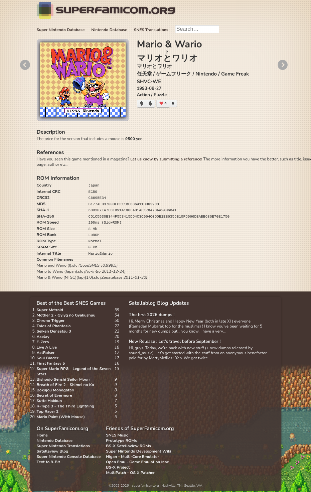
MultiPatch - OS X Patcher (130, 472)
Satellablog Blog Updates (159, 303)
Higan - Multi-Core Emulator (132, 456)
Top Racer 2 (48, 411)
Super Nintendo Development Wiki (138, 451)
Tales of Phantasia (54, 326)
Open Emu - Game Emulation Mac (137, 462)
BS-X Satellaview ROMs (128, 446)
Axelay (43, 336)
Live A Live (47, 347)
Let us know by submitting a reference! (166, 159)
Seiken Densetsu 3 (54, 331)
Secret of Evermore (54, 395)
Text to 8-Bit (48, 462)
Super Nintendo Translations (63, 446)
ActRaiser (46, 352)
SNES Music (117, 435)
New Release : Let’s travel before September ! (175, 342)
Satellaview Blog (52, 451)
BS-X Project (118, 467)
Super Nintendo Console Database (69, 456)
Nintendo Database (109, 29)
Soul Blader (48, 358)
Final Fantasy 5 (51, 363)
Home (42, 435)
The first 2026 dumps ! (152, 315)
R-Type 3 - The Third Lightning (66, 406)
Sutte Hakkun (49, 400)
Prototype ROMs (121, 440)
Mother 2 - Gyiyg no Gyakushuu (66, 315)
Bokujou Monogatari (55, 390)
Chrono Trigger (51, 320)
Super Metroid (50, 310)
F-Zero (43, 342)
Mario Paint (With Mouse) (61, 416)
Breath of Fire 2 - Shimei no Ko (65, 384)
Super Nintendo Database (61, 29)
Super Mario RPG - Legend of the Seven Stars (74, 371)
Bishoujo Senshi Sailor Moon (63, 379)
